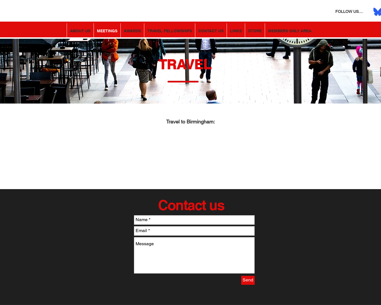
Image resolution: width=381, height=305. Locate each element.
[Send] (248, 280)
